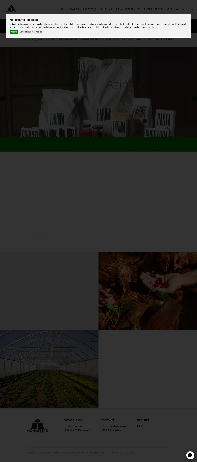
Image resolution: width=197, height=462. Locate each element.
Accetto (14, 32)
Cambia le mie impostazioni (31, 32)
